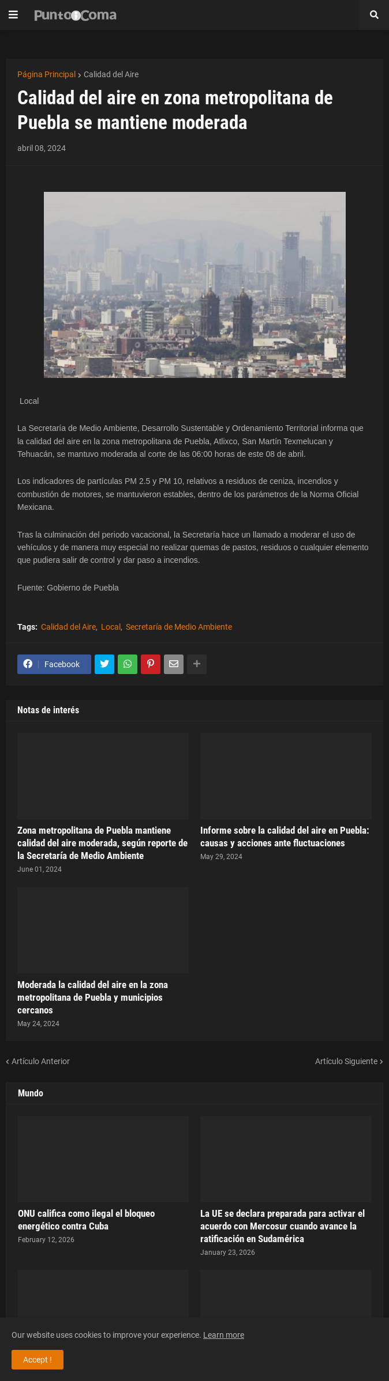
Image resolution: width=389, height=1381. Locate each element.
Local (111, 627)
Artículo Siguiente (346, 1061)
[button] (13, 15)
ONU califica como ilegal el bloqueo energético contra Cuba (86, 1220)
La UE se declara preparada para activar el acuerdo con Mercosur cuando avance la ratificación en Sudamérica (282, 1226)
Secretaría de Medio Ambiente (179, 627)
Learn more (223, 1335)
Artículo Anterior (41, 1061)
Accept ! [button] (37, 1359)
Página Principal (46, 74)
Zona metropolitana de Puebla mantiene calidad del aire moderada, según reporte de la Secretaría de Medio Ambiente (102, 842)
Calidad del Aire (111, 74)
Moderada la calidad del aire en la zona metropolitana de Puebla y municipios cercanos (92, 997)
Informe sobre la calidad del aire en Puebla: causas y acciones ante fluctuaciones (284, 836)
